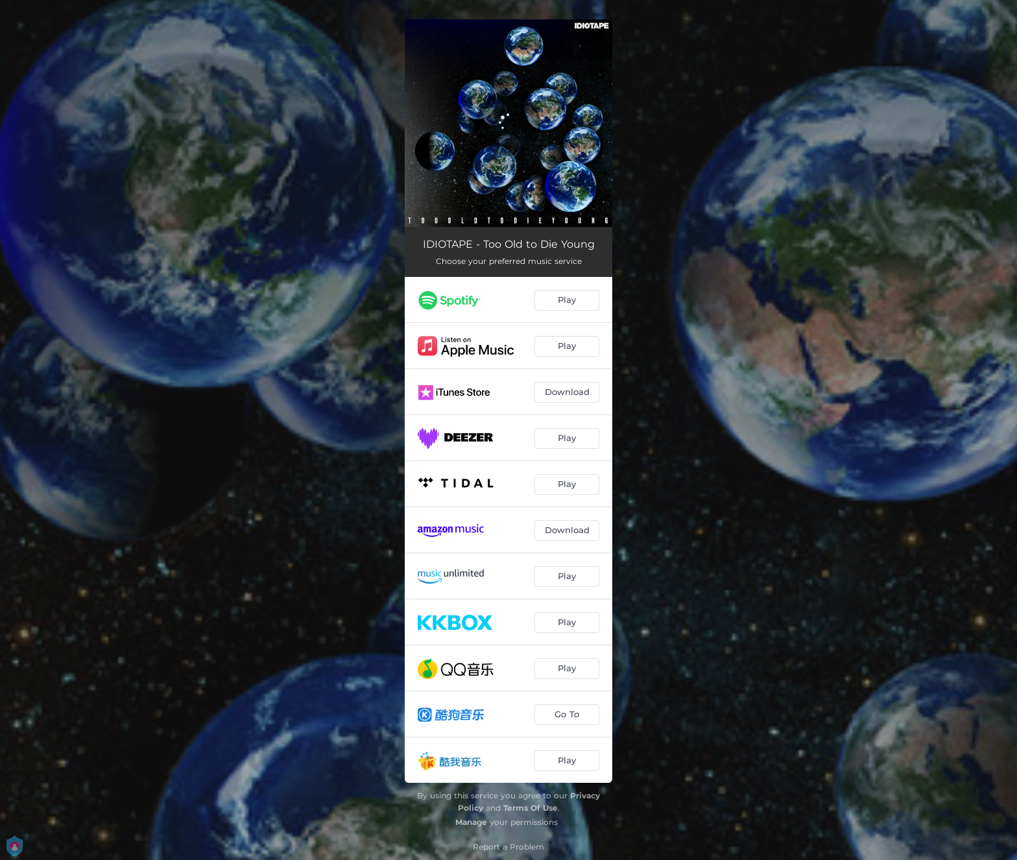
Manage (471, 822)
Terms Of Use (530, 808)
